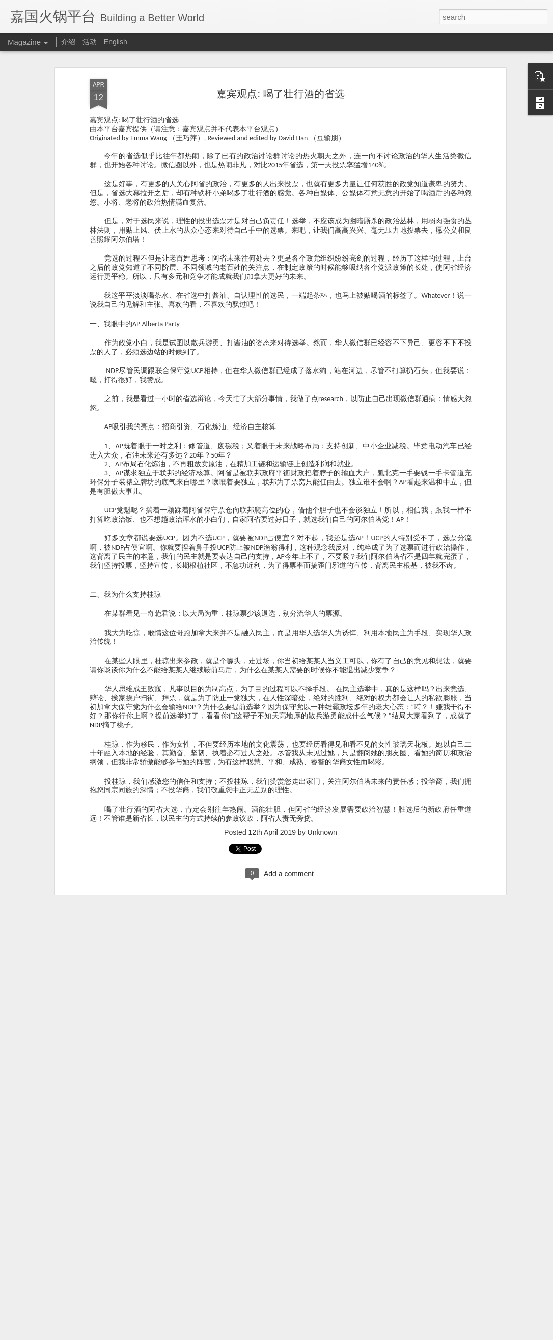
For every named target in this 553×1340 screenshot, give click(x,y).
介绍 (68, 42)
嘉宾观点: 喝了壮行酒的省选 (280, 93)
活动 (89, 42)
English (115, 42)
